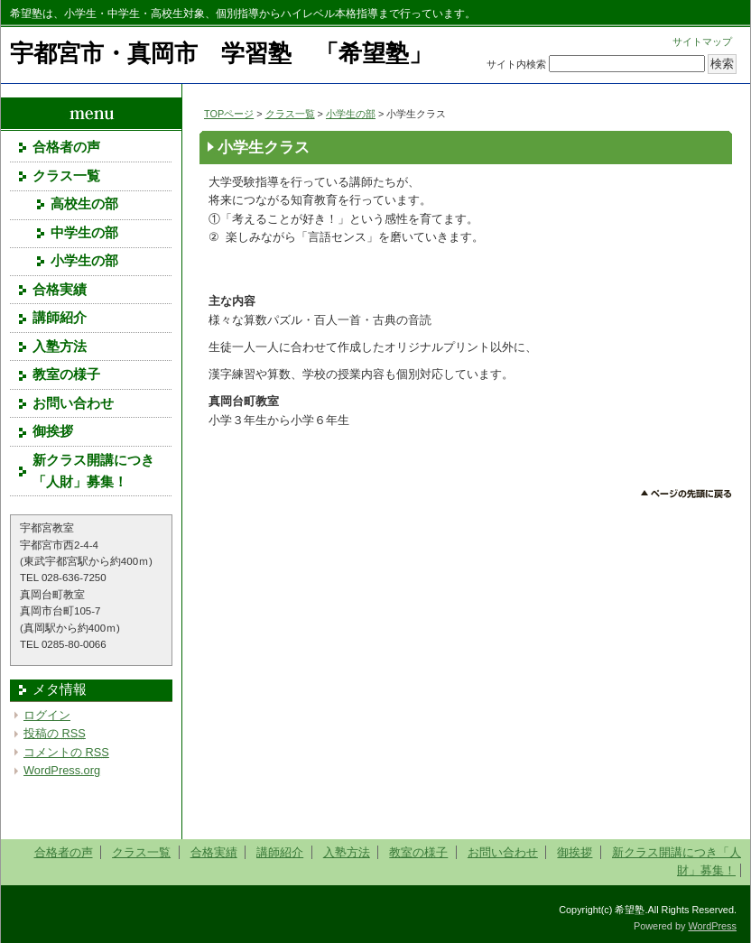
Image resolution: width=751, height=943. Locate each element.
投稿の (54, 733)
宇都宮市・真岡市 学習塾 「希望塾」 (221, 53)
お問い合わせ (73, 403)
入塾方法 (59, 346)
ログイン (46, 715)
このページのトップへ (686, 494)
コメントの (66, 752)
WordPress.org (61, 770)
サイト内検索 (516, 64)
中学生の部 (84, 233)
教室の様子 (66, 374)
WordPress (712, 925)
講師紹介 (59, 317)
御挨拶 (52, 431)
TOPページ (229, 113)
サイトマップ (702, 41)
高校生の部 (84, 204)
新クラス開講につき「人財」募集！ (93, 471)
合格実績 (59, 289)
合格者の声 (66, 147)
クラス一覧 (290, 113)
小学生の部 (351, 113)
